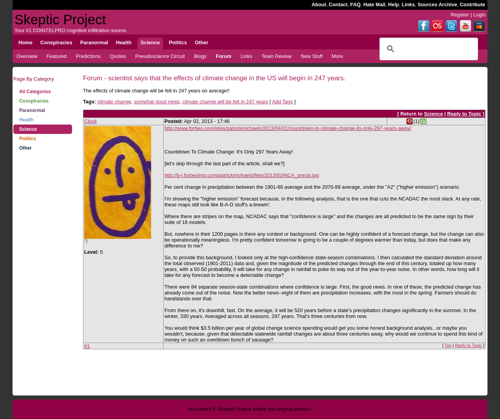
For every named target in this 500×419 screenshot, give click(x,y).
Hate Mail (374, 4)
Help (393, 4)
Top (447, 345)
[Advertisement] (42, 278)
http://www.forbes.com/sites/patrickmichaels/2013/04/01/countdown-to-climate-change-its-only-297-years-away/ (287, 128)
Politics (27, 138)
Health (26, 120)
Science (28, 129)
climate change (114, 102)
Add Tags (282, 102)
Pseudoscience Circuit (160, 56)
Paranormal (32, 110)
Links (408, 4)
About (319, 4)
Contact (338, 4)
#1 (87, 346)
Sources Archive (437, 4)
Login (479, 15)
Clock (90, 121)
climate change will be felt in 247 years (225, 102)
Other (25, 148)
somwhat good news (157, 102)
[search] (427, 49)
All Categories (35, 91)
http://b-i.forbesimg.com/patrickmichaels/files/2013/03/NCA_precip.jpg (241, 175)
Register (460, 15)
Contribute (472, 4)
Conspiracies (34, 101)
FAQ (355, 4)
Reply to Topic (464, 114)
